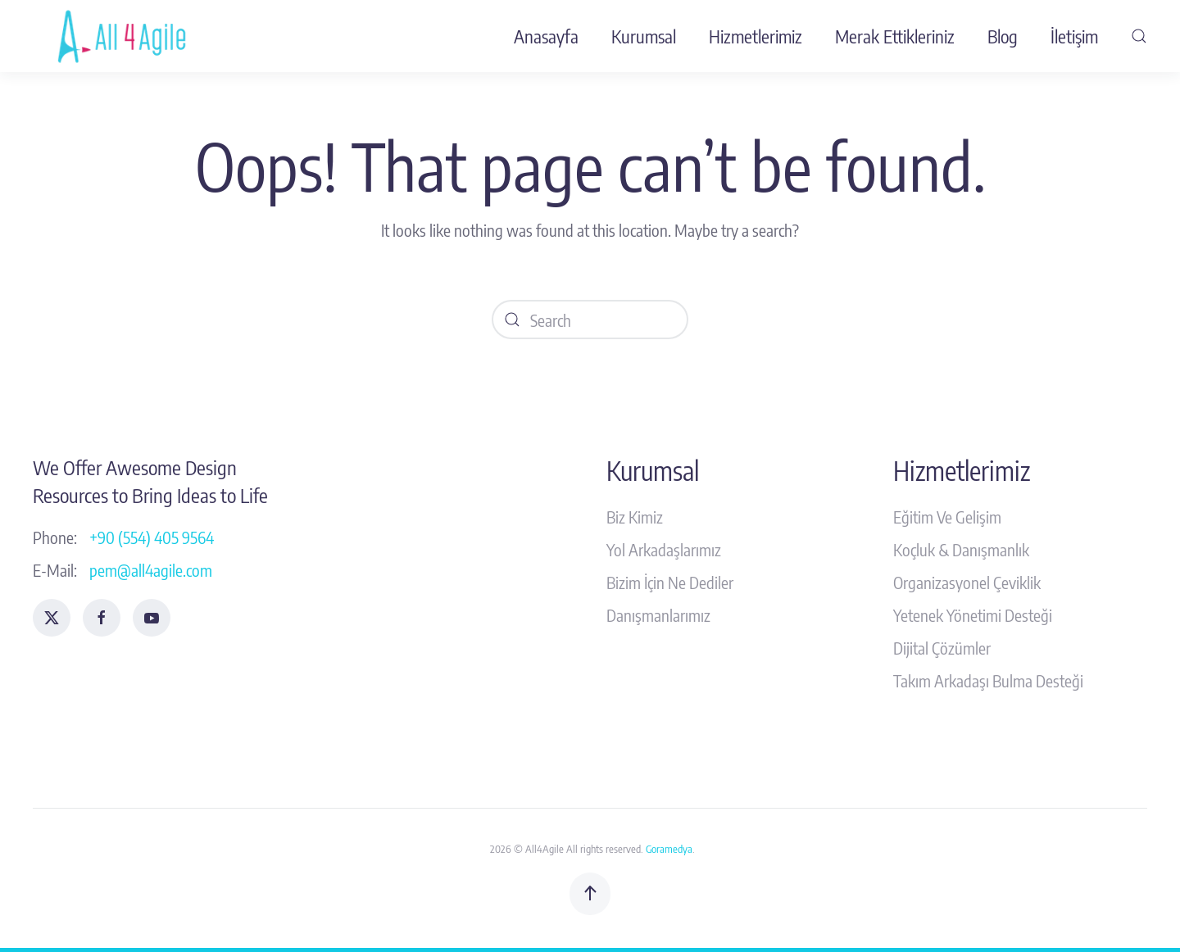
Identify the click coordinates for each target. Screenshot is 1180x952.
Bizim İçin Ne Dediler (669, 582)
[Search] (590, 319)
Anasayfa (546, 36)
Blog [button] (1002, 36)
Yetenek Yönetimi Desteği (972, 615)
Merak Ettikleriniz (895, 36)
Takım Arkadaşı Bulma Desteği (988, 680)
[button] (1139, 36)
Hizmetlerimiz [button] (755, 36)
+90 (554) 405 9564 (151, 537)
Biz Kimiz (634, 516)
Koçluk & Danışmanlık (961, 549)
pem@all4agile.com (150, 570)
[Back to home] (125, 36)
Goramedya (669, 848)
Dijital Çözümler (942, 647)
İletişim (1074, 36)
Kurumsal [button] (643, 36)
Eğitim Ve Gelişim (947, 516)
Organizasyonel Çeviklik (967, 582)
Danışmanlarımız (658, 615)
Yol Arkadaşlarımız (663, 549)
